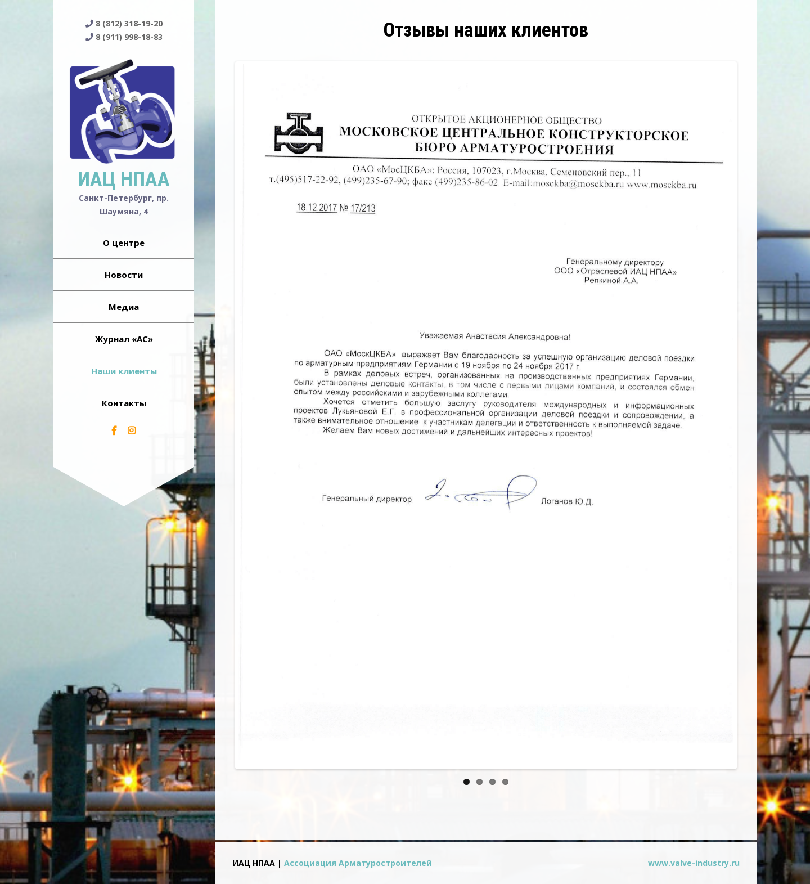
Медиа (124, 306)
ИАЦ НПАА (124, 179)
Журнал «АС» (124, 338)
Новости (124, 274)
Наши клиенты (124, 370)
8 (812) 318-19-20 (129, 23)
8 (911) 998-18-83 (129, 37)
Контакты (124, 403)
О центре (124, 242)
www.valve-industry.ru (694, 863)
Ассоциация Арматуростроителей (358, 863)
